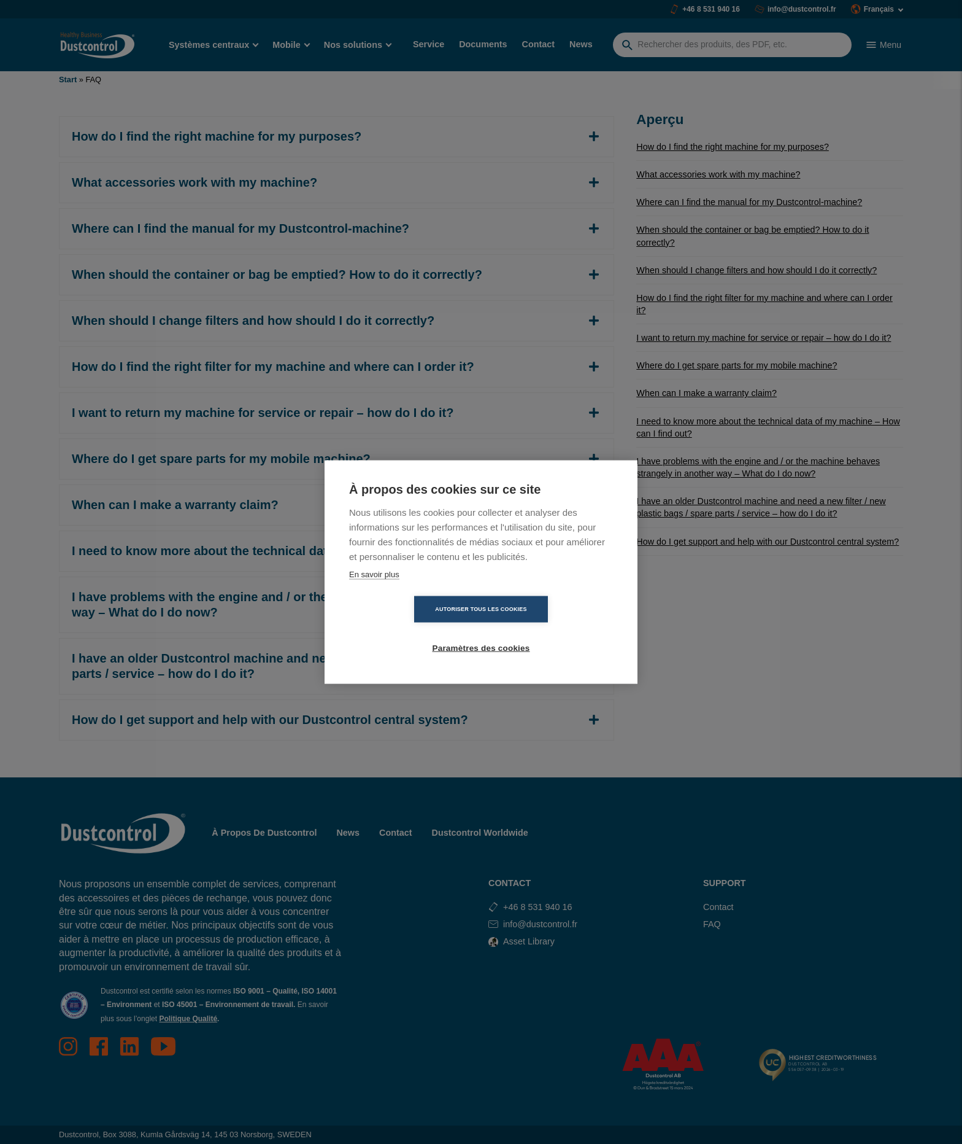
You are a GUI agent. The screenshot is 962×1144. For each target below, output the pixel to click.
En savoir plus (374, 593)
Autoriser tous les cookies (410, 629)
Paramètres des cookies (552, 629)
